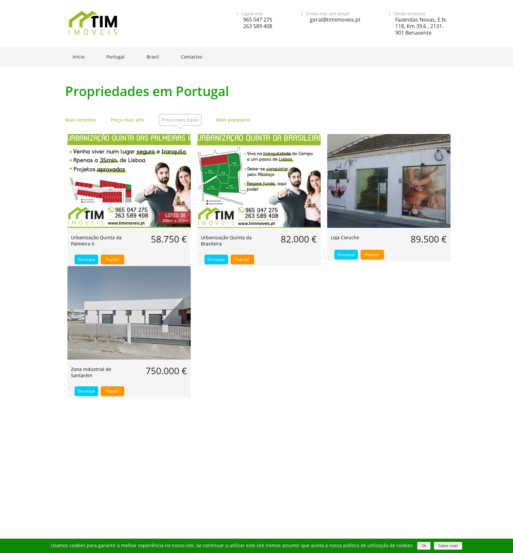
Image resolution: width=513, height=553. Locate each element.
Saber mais (448, 546)
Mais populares (233, 120)
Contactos (192, 57)
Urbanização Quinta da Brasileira (226, 240)
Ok (423, 546)
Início (78, 57)
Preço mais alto (127, 120)
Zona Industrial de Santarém (91, 372)
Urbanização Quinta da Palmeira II (96, 240)
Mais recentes (80, 120)
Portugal (115, 57)
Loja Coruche (345, 237)
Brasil (153, 57)
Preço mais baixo (180, 120)
